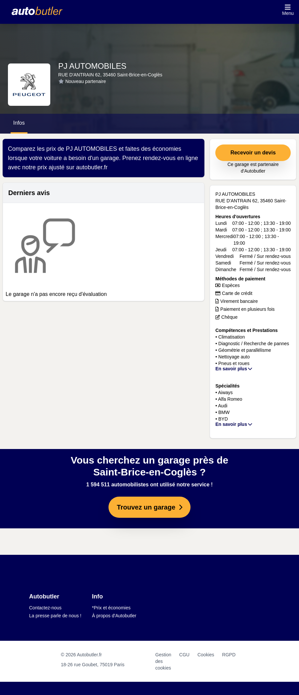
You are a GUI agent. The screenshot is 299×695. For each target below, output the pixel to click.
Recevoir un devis (253, 152)
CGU (184, 654)
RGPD (228, 654)
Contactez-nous (45, 607)
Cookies (205, 654)
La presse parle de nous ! (55, 615)
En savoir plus (234, 368)
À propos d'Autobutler (114, 615)
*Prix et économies (111, 607)
